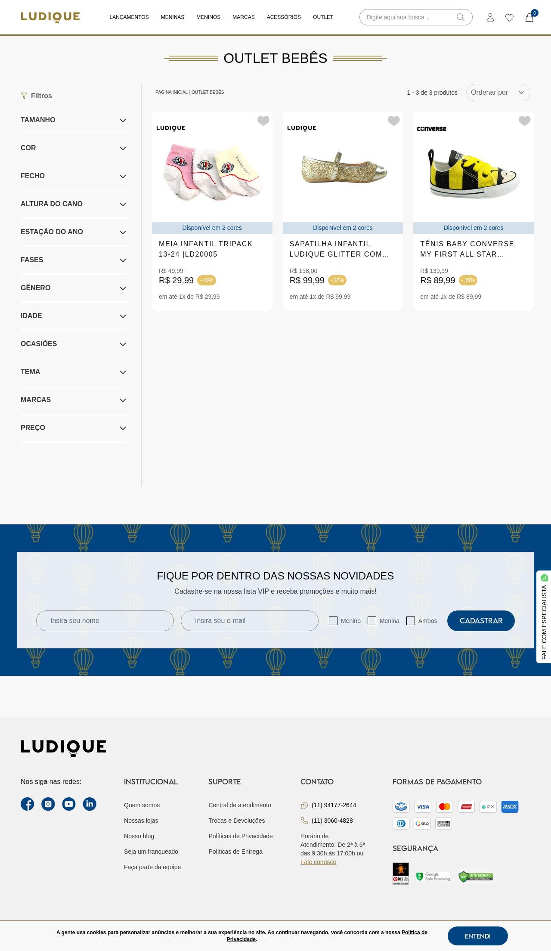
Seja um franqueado (151, 851)
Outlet (323, 17)
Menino (351, 620)
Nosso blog (139, 836)
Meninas (173, 17)
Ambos (427, 620)
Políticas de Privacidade (240, 836)
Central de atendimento (239, 805)
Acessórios (284, 17)
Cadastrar (481, 620)
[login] (490, 17)
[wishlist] (509, 17)
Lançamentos (129, 17)
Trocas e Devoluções (236, 820)
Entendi (478, 936)
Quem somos (142, 805)
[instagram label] (48, 804)
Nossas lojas (141, 820)
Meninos (208, 17)
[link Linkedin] (89, 804)
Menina (389, 620)
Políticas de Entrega (235, 851)
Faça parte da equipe (152, 867)
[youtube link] (69, 804)
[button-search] (460, 17)
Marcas (243, 17)
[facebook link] (27, 804)
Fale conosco (318, 861)
